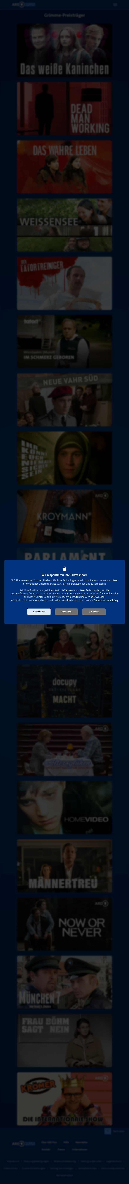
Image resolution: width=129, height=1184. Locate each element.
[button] (39, 611)
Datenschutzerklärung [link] (106, 600)
